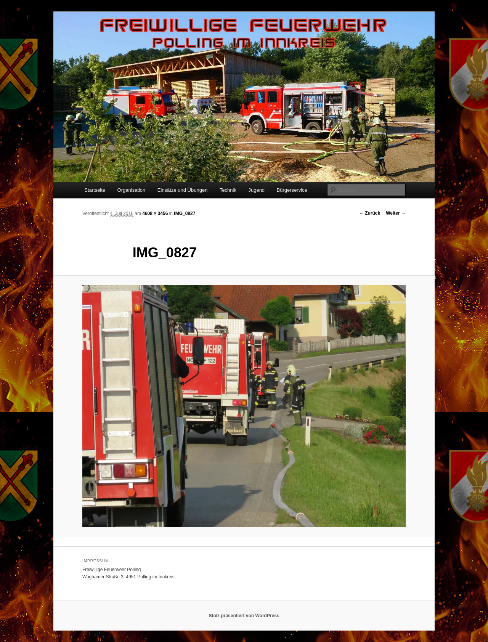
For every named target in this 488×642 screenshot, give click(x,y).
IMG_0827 (184, 213)
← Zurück (369, 213)
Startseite (94, 190)
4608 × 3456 (155, 213)
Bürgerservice (292, 190)
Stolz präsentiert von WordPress (244, 615)
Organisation (131, 190)
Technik (228, 190)
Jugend (256, 190)
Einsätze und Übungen (182, 190)
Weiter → (396, 213)
